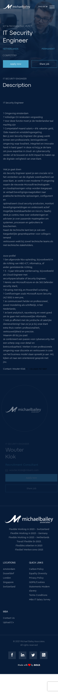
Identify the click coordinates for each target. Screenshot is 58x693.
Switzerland (9, 587)
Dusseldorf (8, 573)
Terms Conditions (38, 595)
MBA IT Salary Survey (39, 599)
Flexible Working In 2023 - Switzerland (29, 529)
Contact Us (9, 618)
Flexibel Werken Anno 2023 (29, 550)
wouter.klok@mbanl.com (24, 470)
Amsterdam (9, 569)
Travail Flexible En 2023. (29, 541)
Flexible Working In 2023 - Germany (29, 533)
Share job (44, 64)
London (7, 578)
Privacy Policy (36, 578)
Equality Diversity (38, 573)
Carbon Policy (36, 569)
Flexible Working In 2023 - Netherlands (29, 537)
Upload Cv (8, 622)
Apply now (15, 64)
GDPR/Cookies (37, 582)
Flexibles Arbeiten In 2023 (29, 545)
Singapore (8, 582)
